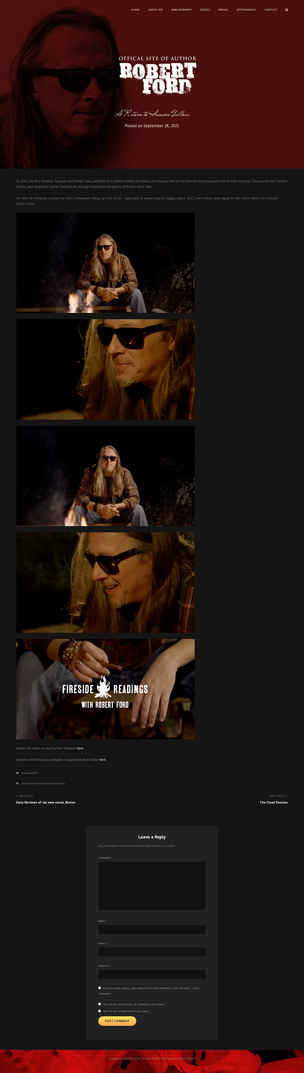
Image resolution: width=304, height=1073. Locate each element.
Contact (271, 9)
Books (205, 9)
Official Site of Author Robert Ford (146, 1058)
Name (102, 921)
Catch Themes (188, 1058)
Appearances (246, 9)
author (24, 783)
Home (135, 9)
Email (103, 943)
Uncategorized (29, 773)
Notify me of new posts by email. (126, 1011)
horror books (43, 783)
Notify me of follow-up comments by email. (134, 1004)
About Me (155, 9)
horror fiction (58, 783)
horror (32, 783)
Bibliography (182, 9)
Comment (104, 857)
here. (80, 748)
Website (104, 965)
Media (223, 9)
